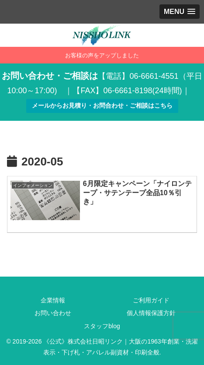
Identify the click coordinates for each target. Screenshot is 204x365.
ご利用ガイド (151, 300)
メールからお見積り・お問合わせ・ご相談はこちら (102, 105)
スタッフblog (102, 326)
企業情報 (53, 300)
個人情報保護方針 (151, 312)
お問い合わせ (53, 312)
